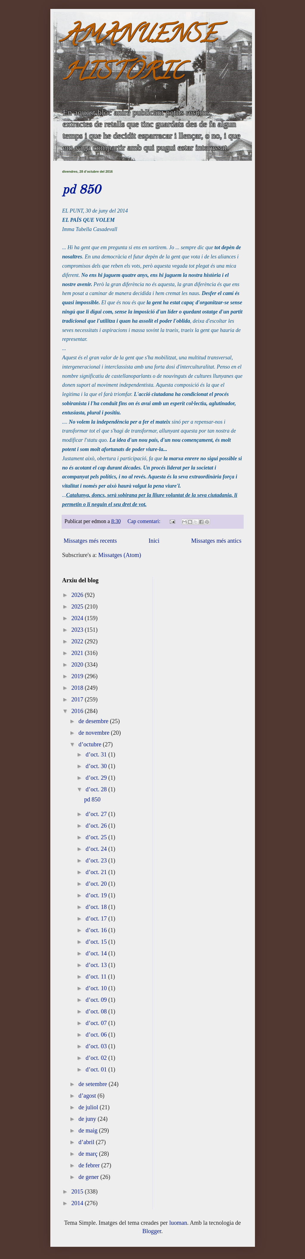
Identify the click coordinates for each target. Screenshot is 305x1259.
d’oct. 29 (96, 777)
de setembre (93, 1084)
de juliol (88, 1107)
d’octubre (90, 744)
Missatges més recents (90, 540)
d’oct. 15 (96, 941)
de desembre (94, 721)
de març (88, 1153)
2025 (78, 606)
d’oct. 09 (96, 999)
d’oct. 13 (96, 965)
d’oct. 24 (96, 848)
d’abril (87, 1142)
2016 (78, 711)
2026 (78, 595)
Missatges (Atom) (119, 555)
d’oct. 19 (96, 895)
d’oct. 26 (96, 825)
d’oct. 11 (96, 976)
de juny (87, 1119)
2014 (78, 1203)
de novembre (94, 732)
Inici (154, 540)
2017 (78, 699)
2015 (78, 1191)
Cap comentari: (144, 521)
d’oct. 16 (96, 930)
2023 (78, 629)
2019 (78, 676)
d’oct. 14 (96, 953)
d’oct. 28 (96, 789)
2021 (78, 653)
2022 (78, 641)
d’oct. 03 (96, 1046)
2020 (78, 664)
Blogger (151, 1231)
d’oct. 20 (96, 883)
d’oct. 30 (96, 766)
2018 (78, 687)
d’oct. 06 (96, 1034)
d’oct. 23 (96, 860)
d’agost (87, 1095)
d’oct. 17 (96, 918)
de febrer (89, 1165)
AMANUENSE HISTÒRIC (139, 55)
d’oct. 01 (96, 1069)
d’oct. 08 (96, 1011)
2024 (78, 618)
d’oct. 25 (96, 837)
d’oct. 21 (96, 872)
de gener (89, 1177)
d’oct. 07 (96, 1023)
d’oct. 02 (96, 1057)
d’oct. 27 (96, 814)
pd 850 (81, 190)
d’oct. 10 (96, 988)
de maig (88, 1130)
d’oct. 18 (96, 907)
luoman (178, 1222)
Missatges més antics (216, 540)
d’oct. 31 (96, 754)
